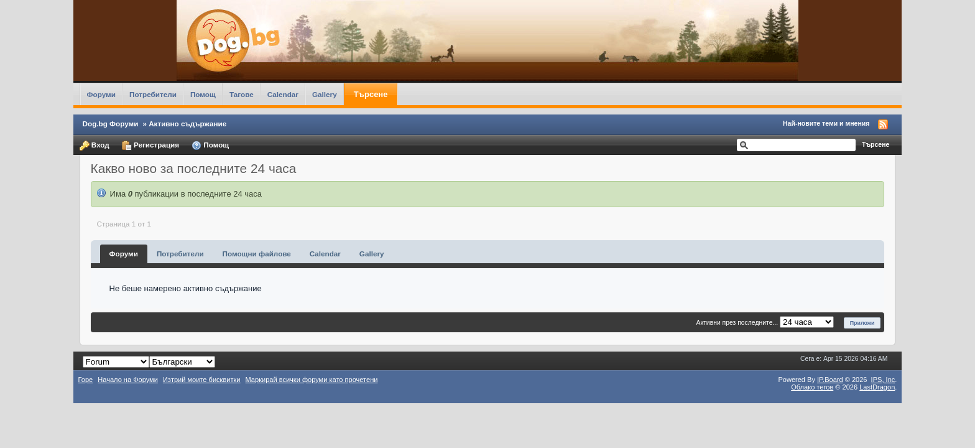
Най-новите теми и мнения (826, 123)
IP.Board (830, 379)
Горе (85, 379)
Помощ (203, 94)
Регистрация (150, 146)
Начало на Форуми (128, 379)
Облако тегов (812, 387)
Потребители (153, 94)
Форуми (101, 94)
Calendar (282, 94)
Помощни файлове (257, 254)
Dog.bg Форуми (111, 123)
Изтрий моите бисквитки (202, 379)
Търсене (371, 94)
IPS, (883, 379)
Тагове (241, 94)
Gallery (324, 94)
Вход (94, 146)
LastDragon (877, 387)
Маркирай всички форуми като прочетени (312, 379)
